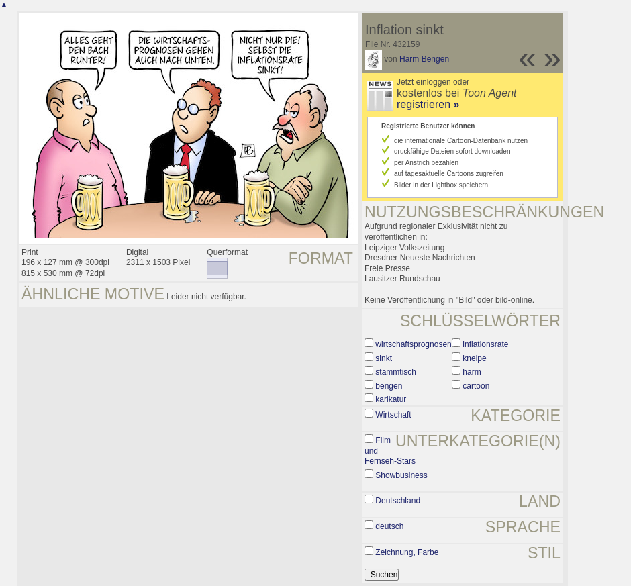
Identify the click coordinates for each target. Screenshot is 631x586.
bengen (388, 386)
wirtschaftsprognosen (413, 344)
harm (472, 372)
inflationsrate (485, 344)
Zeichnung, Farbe (406, 552)
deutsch (389, 526)
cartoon (476, 386)
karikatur (390, 399)
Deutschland (397, 500)
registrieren (428, 104)
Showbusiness (401, 475)
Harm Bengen (424, 59)
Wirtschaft (393, 415)
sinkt (383, 358)
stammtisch (395, 372)
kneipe (474, 358)
